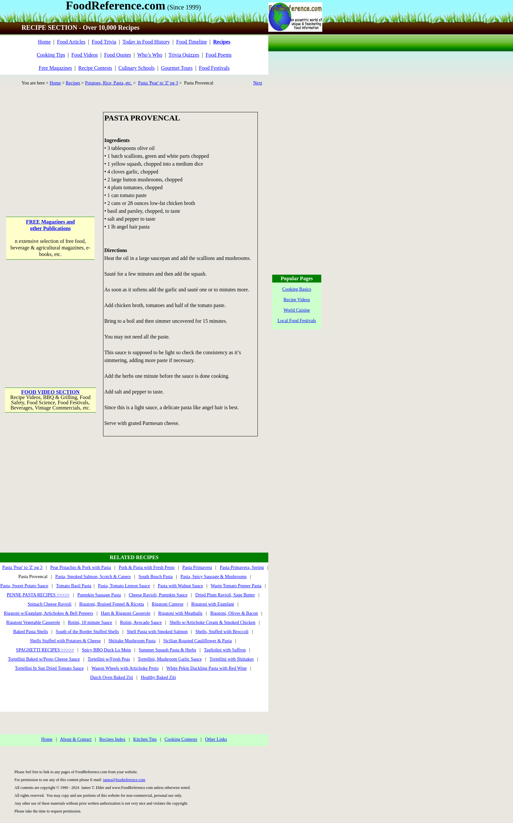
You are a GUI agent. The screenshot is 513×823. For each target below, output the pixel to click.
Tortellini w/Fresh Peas (109, 659)
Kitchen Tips (145, 739)
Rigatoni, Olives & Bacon (234, 613)
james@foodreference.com (124, 779)
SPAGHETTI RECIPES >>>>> (45, 650)
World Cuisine (297, 310)
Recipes (73, 83)
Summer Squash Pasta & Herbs (167, 650)
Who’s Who (149, 55)
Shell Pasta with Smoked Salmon (157, 631)
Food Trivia (104, 42)
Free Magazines (55, 68)
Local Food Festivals (296, 320)
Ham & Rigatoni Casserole (125, 613)
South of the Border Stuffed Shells (87, 631)
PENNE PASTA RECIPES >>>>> (38, 595)
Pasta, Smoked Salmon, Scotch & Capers (93, 576)
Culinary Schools (136, 68)
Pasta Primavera (197, 567)
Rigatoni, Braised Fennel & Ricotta (111, 604)
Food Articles (71, 42)
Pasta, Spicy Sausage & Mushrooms (213, 576)
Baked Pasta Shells (30, 631)
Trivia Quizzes (183, 55)
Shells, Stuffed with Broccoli (221, 631)
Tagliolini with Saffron (225, 650)
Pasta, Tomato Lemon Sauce (124, 585)
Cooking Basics (296, 289)
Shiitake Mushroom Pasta (131, 640)
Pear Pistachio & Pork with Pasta (80, 567)
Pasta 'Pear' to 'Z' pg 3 (158, 83)
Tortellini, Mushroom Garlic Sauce (170, 659)
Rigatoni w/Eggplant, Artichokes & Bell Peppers (48, 613)
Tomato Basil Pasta (73, 585)
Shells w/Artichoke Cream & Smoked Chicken (212, 622)
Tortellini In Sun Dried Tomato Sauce (49, 668)
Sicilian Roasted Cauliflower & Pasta (197, 640)
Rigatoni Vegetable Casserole (33, 622)
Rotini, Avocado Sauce (141, 622)
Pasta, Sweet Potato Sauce (24, 585)
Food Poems (218, 55)
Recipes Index (112, 739)
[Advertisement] (51, 153)
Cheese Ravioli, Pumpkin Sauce (158, 595)
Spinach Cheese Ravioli (50, 604)
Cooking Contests (181, 739)
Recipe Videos (297, 299)
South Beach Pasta (155, 576)
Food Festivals (214, 68)
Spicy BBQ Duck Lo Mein (106, 650)
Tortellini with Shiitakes (231, 659)
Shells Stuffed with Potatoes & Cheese (65, 640)
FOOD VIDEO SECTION (50, 392)
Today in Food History (146, 42)
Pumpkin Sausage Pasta (99, 595)
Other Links (216, 739)
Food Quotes (117, 55)
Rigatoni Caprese (168, 604)
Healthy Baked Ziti (158, 677)
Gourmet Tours (177, 68)
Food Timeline (191, 42)
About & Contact (75, 739)
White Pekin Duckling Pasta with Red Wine (207, 668)
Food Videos (84, 55)
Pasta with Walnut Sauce (180, 585)
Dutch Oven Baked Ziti (111, 677)
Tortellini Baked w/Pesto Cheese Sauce (44, 659)
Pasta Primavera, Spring (242, 567)
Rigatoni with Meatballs (180, 613)
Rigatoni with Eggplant (212, 604)
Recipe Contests (95, 68)
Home (44, 42)
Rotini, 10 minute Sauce (90, 622)
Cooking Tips (51, 55)
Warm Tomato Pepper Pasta (236, 585)
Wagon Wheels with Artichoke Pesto (124, 668)
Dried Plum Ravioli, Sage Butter (225, 595)
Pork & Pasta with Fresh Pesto (147, 567)
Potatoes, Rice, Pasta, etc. (108, 83)
